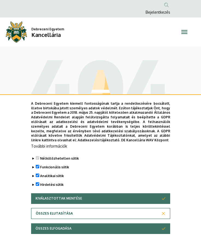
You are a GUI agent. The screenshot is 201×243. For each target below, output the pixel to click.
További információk (49, 156)
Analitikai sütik (52, 186)
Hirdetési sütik (52, 195)
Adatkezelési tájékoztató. (99, 150)
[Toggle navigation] (184, 31)
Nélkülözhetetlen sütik (59, 168)
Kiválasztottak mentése (58, 208)
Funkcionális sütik (54, 177)
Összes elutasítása (54, 223)
